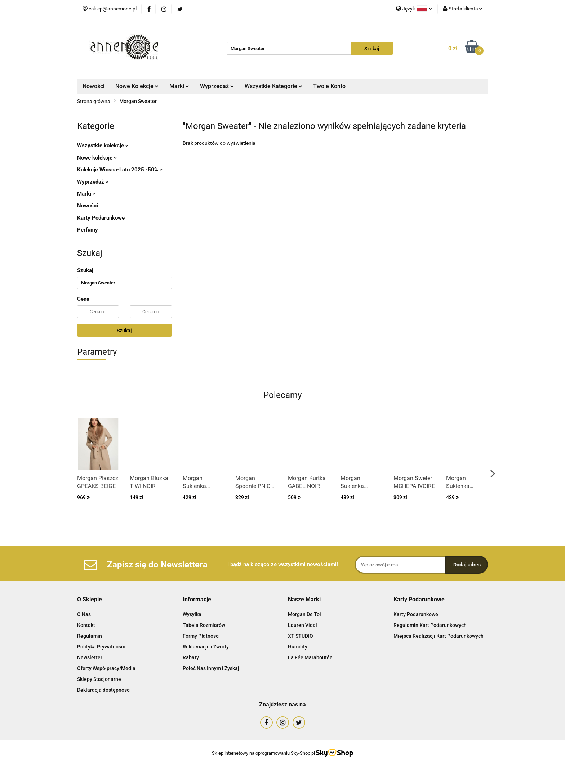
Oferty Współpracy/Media (106, 668)
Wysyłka (192, 614)
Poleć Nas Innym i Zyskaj (211, 668)
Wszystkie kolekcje (102, 145)
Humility (297, 647)
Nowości (93, 86)
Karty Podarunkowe (101, 218)
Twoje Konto (329, 86)
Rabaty (191, 657)
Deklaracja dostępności (104, 690)
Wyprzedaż (217, 86)
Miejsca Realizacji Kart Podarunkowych (438, 636)
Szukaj (124, 330)
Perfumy (87, 229)
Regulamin (89, 636)
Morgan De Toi (304, 614)
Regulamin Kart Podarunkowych (430, 625)
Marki (179, 86)
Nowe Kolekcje (137, 86)
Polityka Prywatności (101, 647)
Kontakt (86, 625)
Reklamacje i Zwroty (206, 647)
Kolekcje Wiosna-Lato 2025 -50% (120, 169)
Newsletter (89, 657)
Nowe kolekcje (97, 157)
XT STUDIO (300, 636)
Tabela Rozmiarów (204, 625)
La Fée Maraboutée (310, 657)
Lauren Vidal (302, 625)
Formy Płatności (201, 636)
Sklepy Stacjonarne (99, 679)
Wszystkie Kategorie (273, 86)
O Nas (84, 614)
